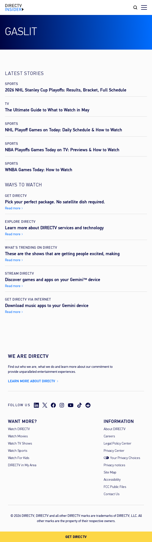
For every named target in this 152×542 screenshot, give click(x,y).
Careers (109, 436)
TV (7, 103)
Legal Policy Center (117, 444)
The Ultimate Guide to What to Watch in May (47, 110)
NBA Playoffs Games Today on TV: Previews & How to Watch (62, 150)
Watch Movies (18, 436)
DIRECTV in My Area (22, 465)
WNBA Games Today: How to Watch (38, 170)
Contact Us (111, 494)
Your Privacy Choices (125, 458)
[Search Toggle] (135, 7)
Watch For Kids (18, 458)
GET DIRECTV (76, 537)
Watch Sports (17, 451)
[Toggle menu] (144, 7)
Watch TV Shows (20, 444)
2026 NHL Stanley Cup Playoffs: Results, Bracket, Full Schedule (65, 90)
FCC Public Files (115, 487)
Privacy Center (114, 451)
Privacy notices (114, 465)
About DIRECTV (115, 429)
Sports (11, 83)
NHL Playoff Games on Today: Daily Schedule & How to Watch (63, 130)
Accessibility (112, 480)
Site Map (110, 472)
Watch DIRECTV (19, 429)
